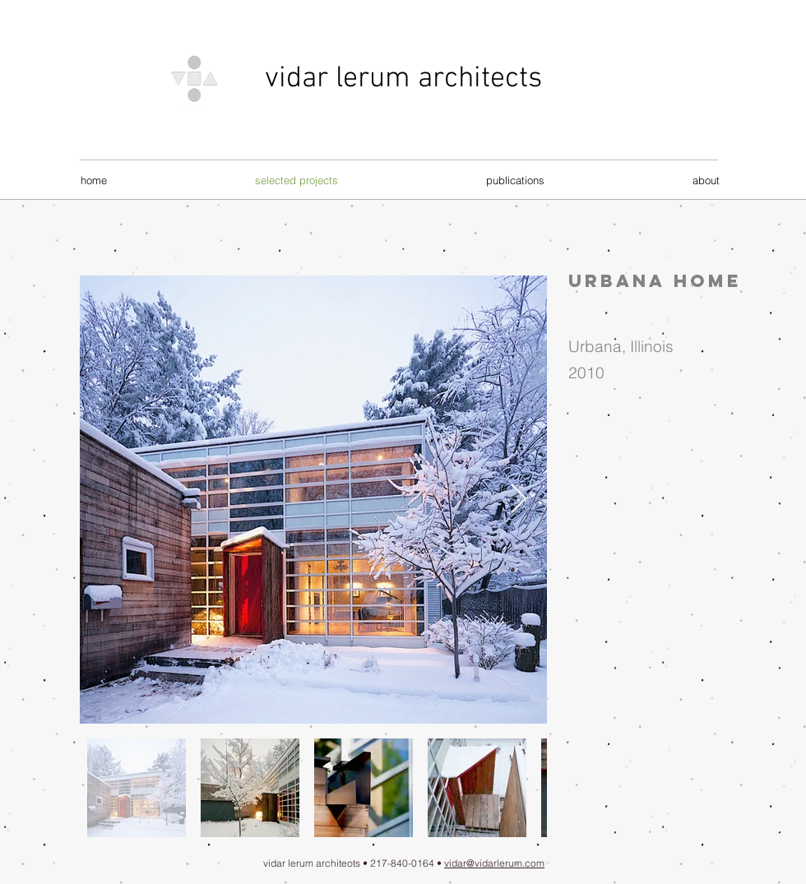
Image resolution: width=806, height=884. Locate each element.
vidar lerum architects (403, 79)
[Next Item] (518, 500)
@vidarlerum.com (505, 863)
